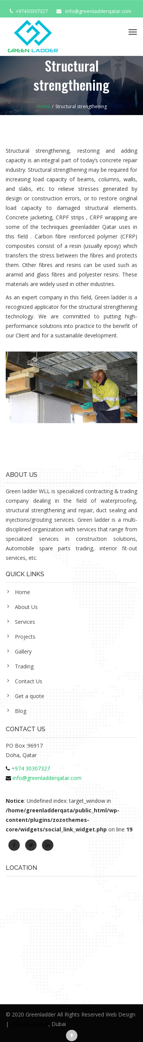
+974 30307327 (30, 768)
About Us (26, 606)
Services (25, 621)
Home (22, 592)
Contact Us (28, 681)
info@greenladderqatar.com (98, 11)
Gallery (23, 651)
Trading (24, 666)
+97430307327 (32, 11)
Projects (25, 636)
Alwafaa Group (30, 1024)
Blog (20, 710)
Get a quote (29, 696)
